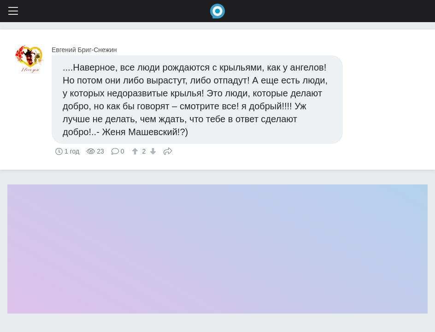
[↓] (151, 151)
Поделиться (168, 150)
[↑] (136, 151)
